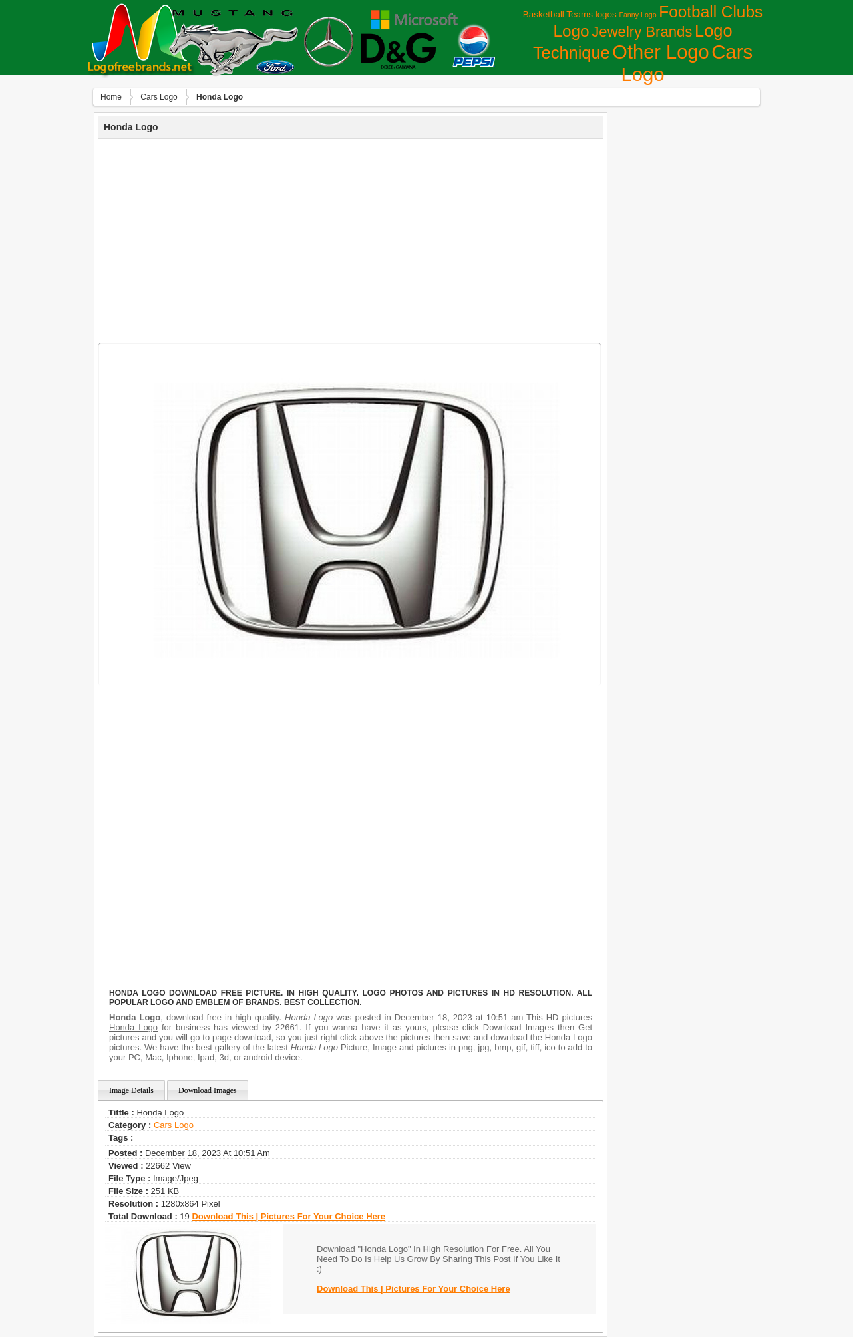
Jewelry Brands (642, 31)
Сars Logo (158, 97)
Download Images (207, 1090)
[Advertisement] (350, 239)
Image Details (131, 1090)
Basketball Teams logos (570, 14)
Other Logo (660, 52)
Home (111, 97)
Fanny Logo (637, 15)
